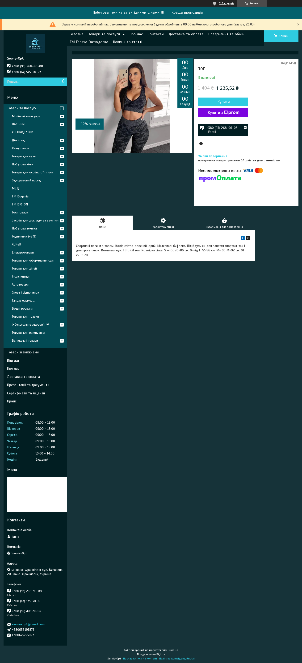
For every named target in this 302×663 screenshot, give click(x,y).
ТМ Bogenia (20, 196)
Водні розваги (22, 309)
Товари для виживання (28, 333)
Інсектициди (20, 276)
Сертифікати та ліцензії (26, 393)
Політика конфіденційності (177, 658)
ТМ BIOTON (20, 204)
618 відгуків (226, 3)
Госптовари (20, 212)
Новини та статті (127, 42)
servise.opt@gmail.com (28, 624)
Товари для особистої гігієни (32, 172)
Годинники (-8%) (24, 236)
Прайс (12, 401)
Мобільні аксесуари (26, 116)
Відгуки (13, 360)
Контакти (155, 34)
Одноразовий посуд (26, 180)
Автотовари (20, 284)
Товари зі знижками (23, 352)
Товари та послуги (104, 34)
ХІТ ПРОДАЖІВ (22, 132)
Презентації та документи (28, 385)
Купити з (223, 112)
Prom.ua (173, 650)
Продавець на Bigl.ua (151, 654)
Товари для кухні (24, 156)
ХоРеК (16, 244)
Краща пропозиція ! (189, 12)
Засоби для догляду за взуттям (35, 220)
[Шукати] (63, 82)
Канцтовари (20, 148)
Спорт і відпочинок (25, 293)
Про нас (136, 34)
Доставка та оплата (186, 34)
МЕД (15, 188)
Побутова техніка (24, 228)
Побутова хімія (22, 164)
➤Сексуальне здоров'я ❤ (30, 325)
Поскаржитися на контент (140, 658)
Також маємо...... (23, 301)
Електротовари (23, 252)
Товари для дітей (24, 268)
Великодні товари (25, 341)
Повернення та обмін (226, 34)
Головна (77, 34)
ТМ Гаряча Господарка (89, 42)
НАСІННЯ (18, 124)
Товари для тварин (25, 317)
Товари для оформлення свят (33, 260)
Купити (224, 101)
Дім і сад (18, 140)
